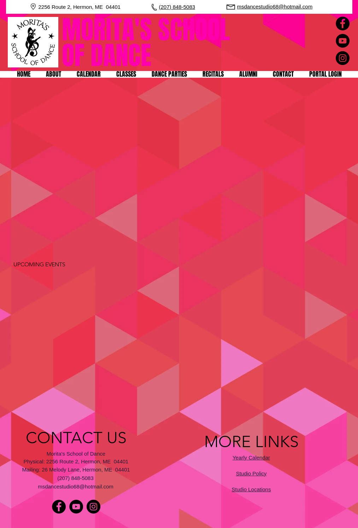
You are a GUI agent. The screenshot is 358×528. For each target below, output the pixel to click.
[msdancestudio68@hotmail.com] (76, 486)
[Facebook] (343, 23)
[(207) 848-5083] (76, 478)
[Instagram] (343, 58)
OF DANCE (106, 56)
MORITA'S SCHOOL (149, 30)
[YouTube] (343, 41)
